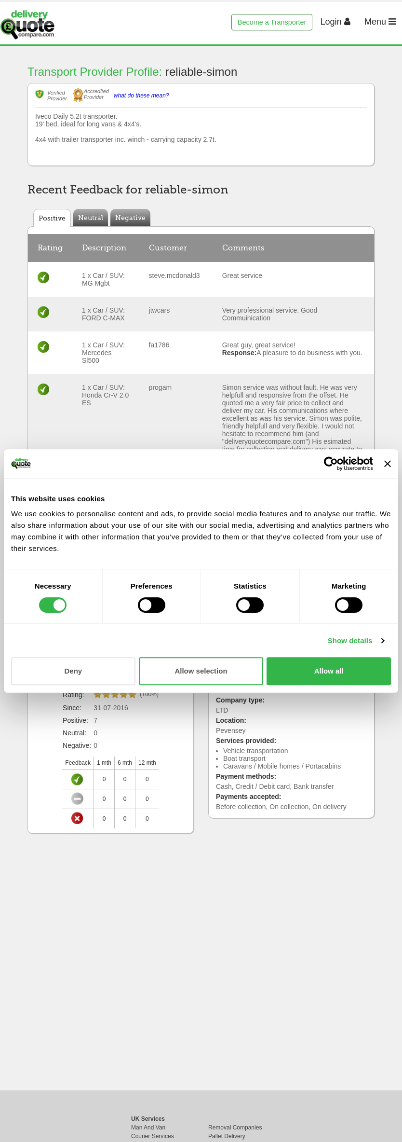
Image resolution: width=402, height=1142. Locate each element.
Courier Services (152, 1136)
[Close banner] (387, 463)
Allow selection (200, 671)
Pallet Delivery (226, 1136)
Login (335, 22)
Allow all (329, 671)
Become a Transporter (272, 22)
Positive (52, 218)
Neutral (90, 217)
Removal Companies (235, 1127)
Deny (73, 671)
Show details (350, 640)
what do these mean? (141, 95)
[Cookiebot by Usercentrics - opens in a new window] (331, 463)
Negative (130, 217)
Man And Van (148, 1127)
